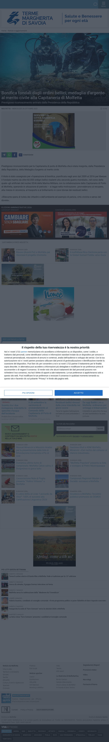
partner (24, 352)
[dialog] (54, 371)
